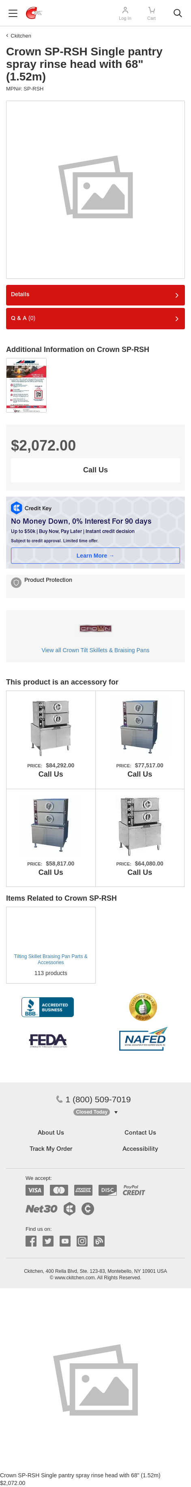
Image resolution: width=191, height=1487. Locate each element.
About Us (51, 1133)
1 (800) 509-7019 (93, 1099)
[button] (95, 1112)
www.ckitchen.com (75, 1278)
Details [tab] (20, 295)
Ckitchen (21, 36)
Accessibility (140, 1149)
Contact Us (140, 1133)
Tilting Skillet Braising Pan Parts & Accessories (51, 959)
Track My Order (51, 1149)
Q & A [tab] (23, 318)
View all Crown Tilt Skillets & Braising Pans (96, 650)
